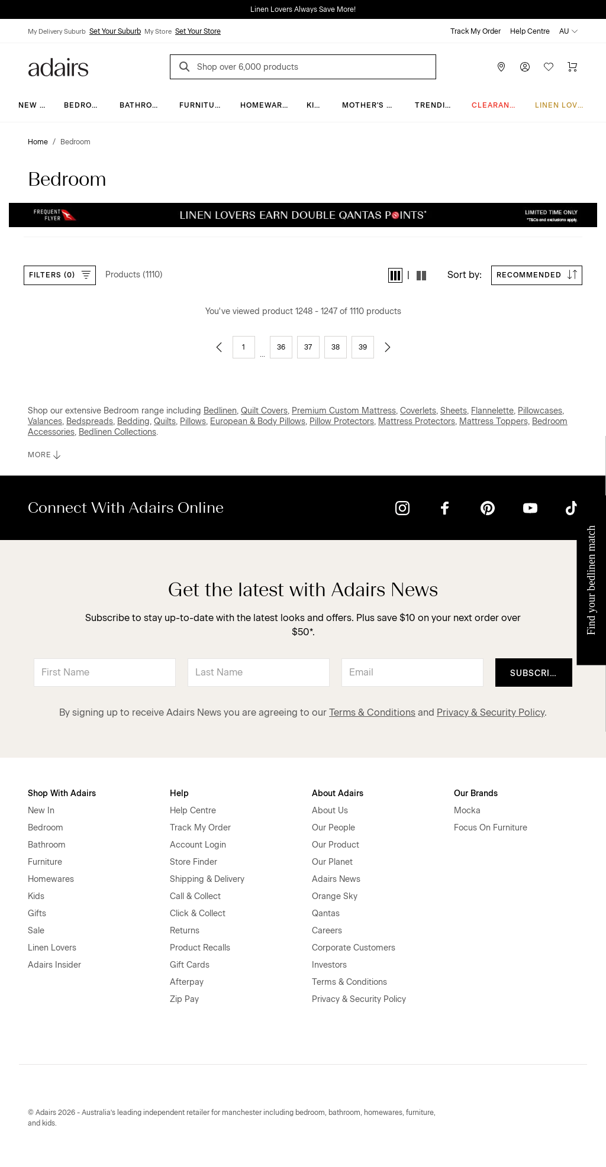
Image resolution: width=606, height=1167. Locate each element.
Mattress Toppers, (494, 421)
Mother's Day (372, 105)
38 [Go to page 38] (335, 347)
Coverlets (418, 411)
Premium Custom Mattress (344, 411)
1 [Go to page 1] (243, 347)
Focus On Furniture (490, 828)
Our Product (335, 845)
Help (179, 793)
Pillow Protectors (342, 421)
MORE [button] (45, 455)
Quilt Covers (264, 411)
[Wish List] (549, 67)
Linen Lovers (564, 105)
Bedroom (84, 105)
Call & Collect (195, 896)
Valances (45, 421)
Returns (184, 931)
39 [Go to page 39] (363, 347)
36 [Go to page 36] (281, 347)
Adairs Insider (54, 965)
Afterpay (187, 982)
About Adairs (337, 793)
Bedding (133, 421)
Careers (327, 931)
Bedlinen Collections (117, 432)
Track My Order (475, 31)
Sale (36, 931)
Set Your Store (198, 31)
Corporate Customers (353, 948)
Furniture (202, 105)
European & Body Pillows (257, 421)
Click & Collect (197, 914)
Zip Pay (184, 999)
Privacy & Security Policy (490, 712)
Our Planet (332, 862)
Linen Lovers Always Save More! (303, 9)
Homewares (266, 105)
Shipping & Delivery (207, 879)
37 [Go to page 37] (308, 347)
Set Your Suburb (115, 31)
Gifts (37, 914)
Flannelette (492, 411)
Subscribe (536, 673)
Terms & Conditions (372, 712)
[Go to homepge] (58, 66)
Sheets (453, 411)
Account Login (198, 845)
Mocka (467, 811)
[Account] (525, 67)
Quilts (165, 421)
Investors (329, 965)
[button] (395, 275)
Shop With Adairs (62, 793)
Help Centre (530, 31)
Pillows (193, 421)
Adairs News (336, 879)
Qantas (326, 914)
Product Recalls (200, 948)
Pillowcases (540, 411)
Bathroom (142, 105)
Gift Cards (189, 965)
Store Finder (193, 862)
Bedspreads (89, 421)
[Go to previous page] (219, 347)
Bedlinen (220, 411)
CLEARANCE (496, 105)
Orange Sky (334, 896)
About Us (330, 811)
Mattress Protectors (416, 421)
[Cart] (572, 67)
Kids (316, 105)
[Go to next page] (387, 347)
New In (33, 105)
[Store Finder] (501, 67)
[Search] (186, 68)
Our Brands (476, 793)
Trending (436, 105)
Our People (333, 828)
